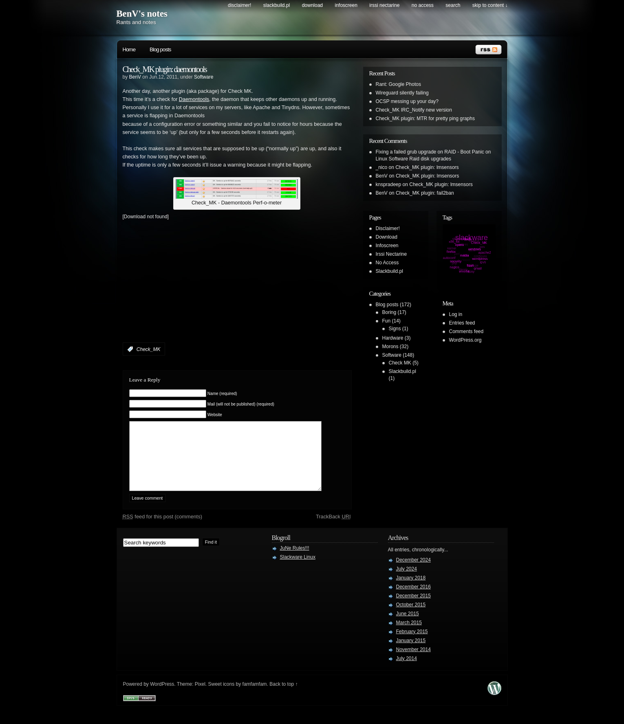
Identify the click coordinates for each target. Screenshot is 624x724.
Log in (456, 314)
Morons (390, 346)
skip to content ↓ (490, 5)
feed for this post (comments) (163, 529)
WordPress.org (465, 340)
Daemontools (194, 99)
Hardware (393, 338)
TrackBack (333, 529)
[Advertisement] (218, 291)
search (452, 5)
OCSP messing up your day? (407, 101)
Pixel (200, 696)
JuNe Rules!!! (294, 560)
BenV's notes (142, 14)
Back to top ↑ (283, 696)
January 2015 (411, 653)
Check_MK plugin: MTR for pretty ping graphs (425, 118)
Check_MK (149, 349)
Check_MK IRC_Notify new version (414, 110)
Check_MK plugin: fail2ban (425, 193)
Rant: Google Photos (398, 84)
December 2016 (413, 599)
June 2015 (407, 626)
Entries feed (462, 323)
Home (129, 49)
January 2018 (411, 590)
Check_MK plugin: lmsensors (427, 167)
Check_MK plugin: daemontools (165, 69)
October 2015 (411, 617)
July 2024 (406, 581)
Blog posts (160, 49)
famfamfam (255, 696)
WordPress (162, 696)
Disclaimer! (239, 5)
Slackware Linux (297, 569)
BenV (135, 77)
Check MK (400, 363)
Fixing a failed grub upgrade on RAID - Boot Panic (430, 152)
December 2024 (413, 572)
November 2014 (413, 662)
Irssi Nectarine (384, 5)
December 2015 (413, 608)
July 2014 (406, 671)
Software (203, 77)
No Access (423, 5)
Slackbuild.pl (276, 5)
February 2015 (412, 644)
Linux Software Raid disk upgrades (413, 159)
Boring (389, 312)
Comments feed (466, 331)
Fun (386, 321)
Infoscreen (346, 5)
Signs (395, 328)
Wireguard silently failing (402, 93)
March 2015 (409, 635)
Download (312, 5)
